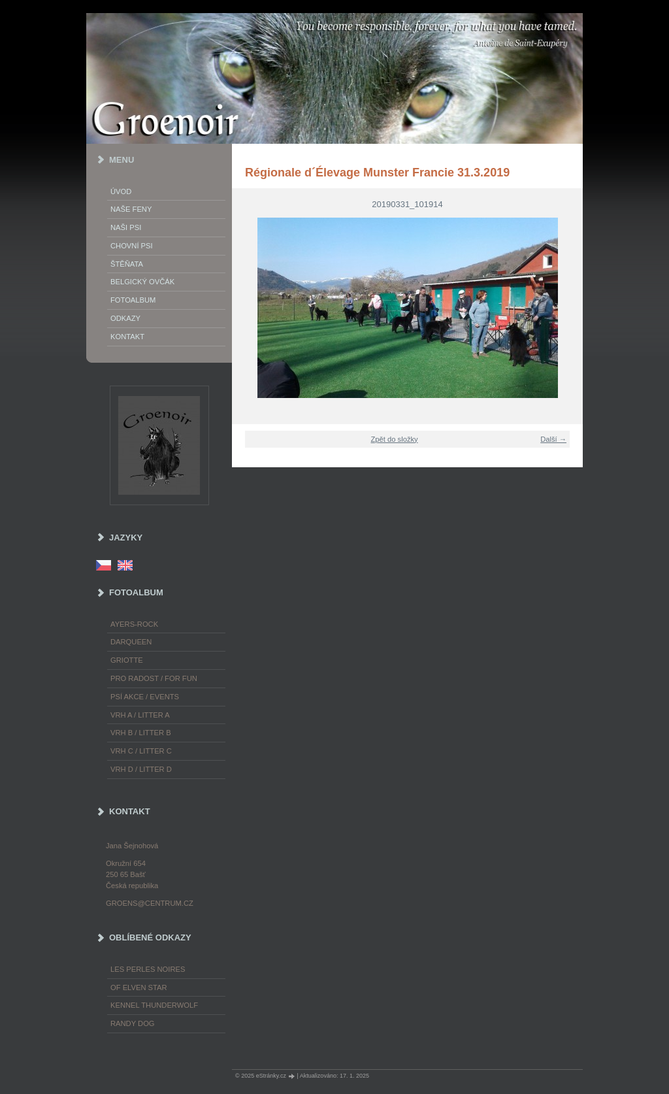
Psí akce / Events (144, 697)
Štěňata (126, 264)
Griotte (126, 660)
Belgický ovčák (142, 282)
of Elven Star (138, 987)
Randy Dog (132, 1023)
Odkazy (125, 318)
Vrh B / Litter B (140, 733)
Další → (553, 439)
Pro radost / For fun (153, 678)
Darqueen (131, 642)
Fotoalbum (132, 300)
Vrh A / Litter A (140, 715)
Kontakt (127, 336)
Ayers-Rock (134, 624)
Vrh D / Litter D (141, 769)
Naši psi (125, 227)
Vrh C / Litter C (141, 751)
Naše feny (131, 209)
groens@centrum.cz (149, 903)
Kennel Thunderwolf (154, 1005)
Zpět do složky (394, 439)
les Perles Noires (147, 969)
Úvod (120, 191)
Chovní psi (131, 246)
